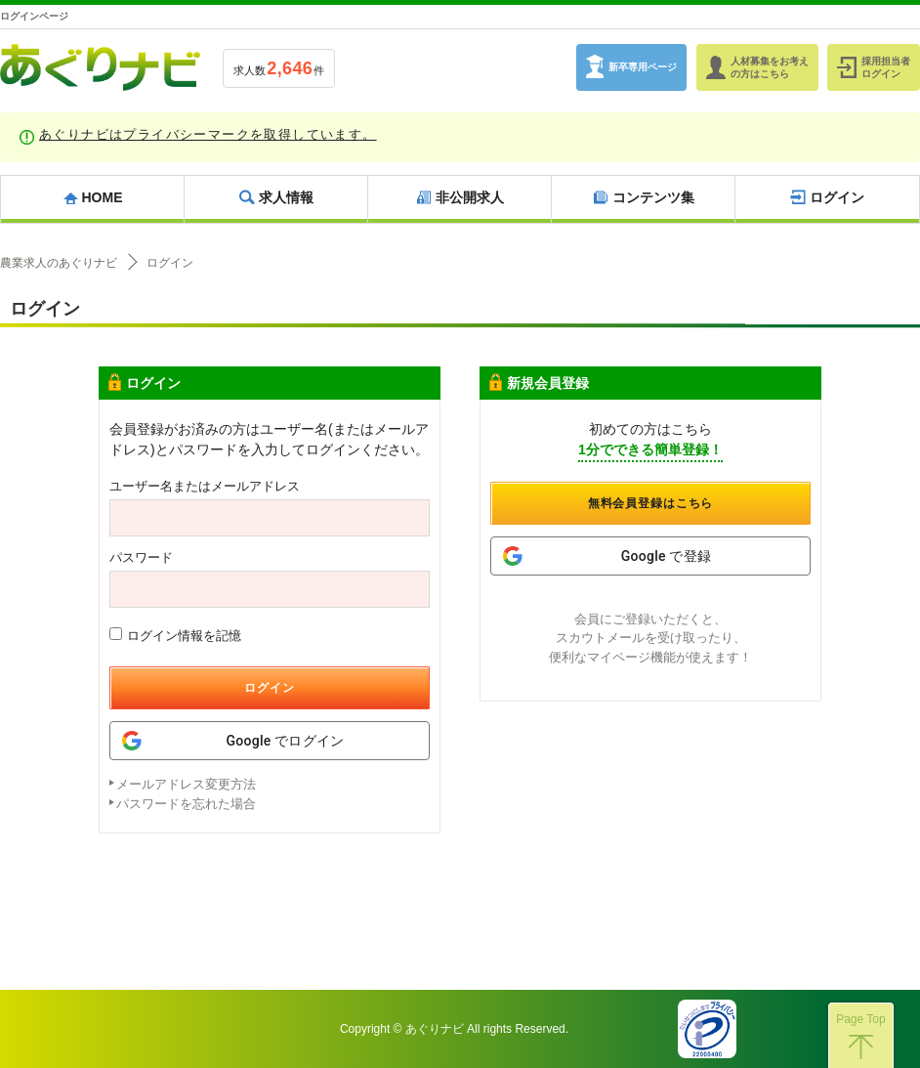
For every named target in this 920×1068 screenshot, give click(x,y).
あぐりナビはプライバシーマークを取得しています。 (208, 134)
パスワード (141, 557)
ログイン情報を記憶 (175, 635)
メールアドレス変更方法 (186, 784)
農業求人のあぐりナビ (58, 263)
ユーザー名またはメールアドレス (204, 486)
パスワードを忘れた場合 (186, 803)
